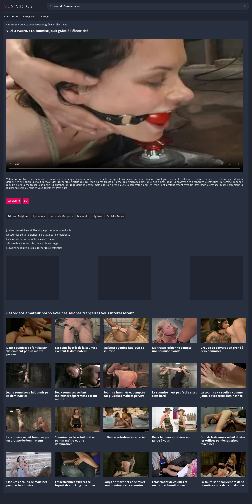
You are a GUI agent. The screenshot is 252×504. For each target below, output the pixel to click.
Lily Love (97, 216)
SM (21, 24)
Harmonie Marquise (61, 216)
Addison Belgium (18, 216)
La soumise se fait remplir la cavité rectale (31, 239)
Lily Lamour (38, 216)
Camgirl (45, 16)
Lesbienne (14, 200)
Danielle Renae (115, 216)
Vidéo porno (11, 16)
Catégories (29, 16)
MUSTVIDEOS (18, 6)
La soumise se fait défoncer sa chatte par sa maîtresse (38, 234)
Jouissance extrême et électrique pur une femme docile (38, 230)
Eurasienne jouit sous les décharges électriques (34, 247)
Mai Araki (82, 216)
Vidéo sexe (11, 24)
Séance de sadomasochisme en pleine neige (32, 243)
